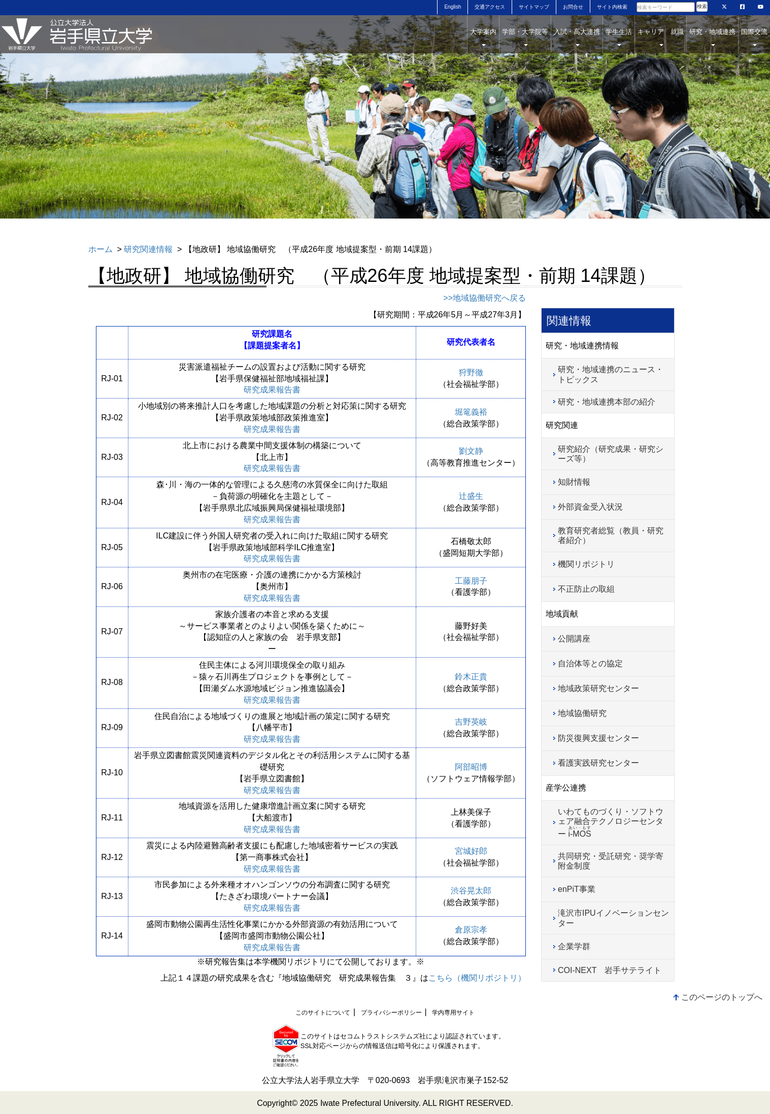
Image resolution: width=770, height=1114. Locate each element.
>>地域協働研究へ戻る (484, 298)
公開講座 (574, 638)
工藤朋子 (471, 581)
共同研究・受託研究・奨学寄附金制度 (610, 861)
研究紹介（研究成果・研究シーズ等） (610, 454)
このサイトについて (322, 1012)
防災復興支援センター (598, 738)
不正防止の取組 (586, 589)
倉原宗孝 (471, 929)
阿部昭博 (471, 767)
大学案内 (483, 37)
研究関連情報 (148, 249)
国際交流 (754, 37)
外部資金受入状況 (590, 506)
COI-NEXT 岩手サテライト (609, 970)
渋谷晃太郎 (471, 890)
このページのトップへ (721, 997)
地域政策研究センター (598, 688)
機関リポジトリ (586, 564)
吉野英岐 (471, 721)
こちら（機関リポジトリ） (477, 978)
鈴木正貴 (471, 676)
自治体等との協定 (590, 663)
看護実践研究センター (598, 763)
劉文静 (471, 451)
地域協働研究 (582, 713)
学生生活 (619, 37)
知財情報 (574, 482)
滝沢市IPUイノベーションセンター (613, 918)
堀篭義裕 (471, 412)
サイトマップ (534, 7)
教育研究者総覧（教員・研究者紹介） (610, 535)
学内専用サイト (453, 1012)
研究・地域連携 (712, 37)
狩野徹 (471, 372)
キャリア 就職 (661, 37)
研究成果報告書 (272, 389)
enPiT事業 (576, 889)
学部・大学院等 (525, 37)
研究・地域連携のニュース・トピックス (610, 374)
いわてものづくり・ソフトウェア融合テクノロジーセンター (610, 822)
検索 (702, 6)
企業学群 (574, 946)
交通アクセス (490, 7)
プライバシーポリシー (391, 1012)
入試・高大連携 (577, 37)
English (452, 7)
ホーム (100, 249)
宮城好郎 (471, 851)
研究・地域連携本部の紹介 (606, 402)
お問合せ (573, 7)
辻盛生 (471, 496)
